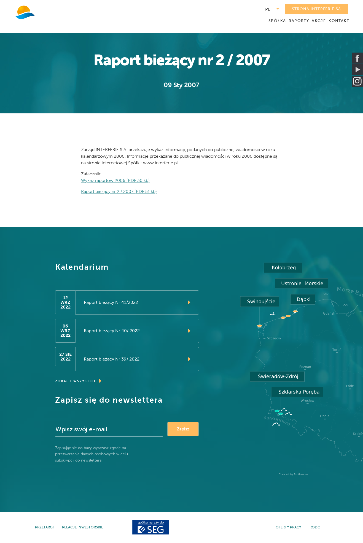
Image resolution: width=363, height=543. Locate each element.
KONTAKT (339, 20)
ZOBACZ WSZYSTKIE (78, 381)
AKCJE (319, 20)
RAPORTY (299, 20)
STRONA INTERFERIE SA (316, 9)
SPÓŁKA (277, 20)
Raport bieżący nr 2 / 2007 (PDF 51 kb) (119, 191)
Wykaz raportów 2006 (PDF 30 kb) (115, 180)
